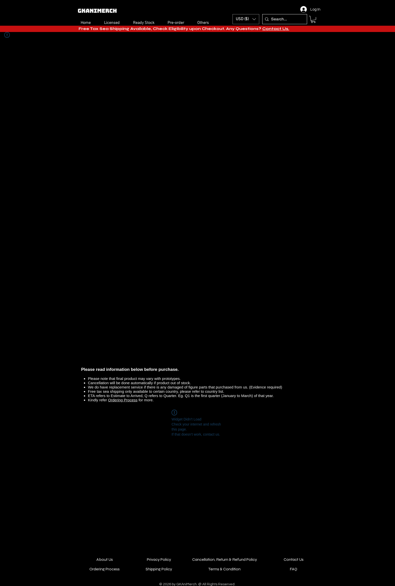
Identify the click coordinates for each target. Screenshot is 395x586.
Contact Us (294, 559)
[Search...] (283, 19)
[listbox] (246, 19)
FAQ (293, 569)
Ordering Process (123, 400)
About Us (104, 559)
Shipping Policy (159, 569)
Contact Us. (275, 28)
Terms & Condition (224, 569)
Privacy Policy (159, 559)
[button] (246, 19)
